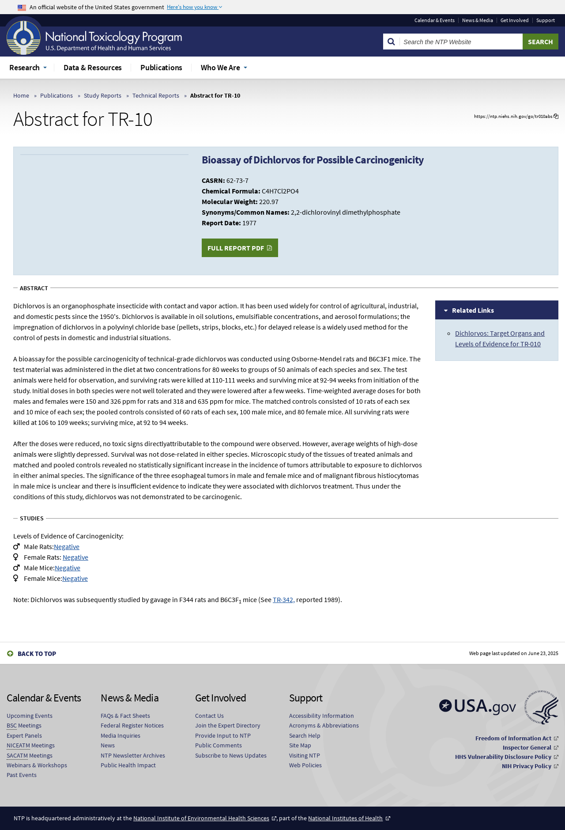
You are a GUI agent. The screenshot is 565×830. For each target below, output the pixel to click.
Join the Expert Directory (227, 725)
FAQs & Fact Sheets (125, 716)
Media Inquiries (120, 735)
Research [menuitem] (24, 67)
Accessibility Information (321, 716)
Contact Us (209, 716)
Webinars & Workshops (37, 765)
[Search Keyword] (461, 41)
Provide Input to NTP (223, 735)
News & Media (477, 20)
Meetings (24, 725)
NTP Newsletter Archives (133, 755)
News (108, 745)
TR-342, (284, 599)
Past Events (22, 775)
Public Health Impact (128, 765)
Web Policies (305, 765)
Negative (66, 546)
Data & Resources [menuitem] (93, 67)
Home (21, 95)
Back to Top (37, 653)
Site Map (300, 745)
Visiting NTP (304, 755)
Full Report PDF (235, 247)
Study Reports (102, 95)
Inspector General (527, 747)
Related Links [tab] (473, 310)
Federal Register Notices (132, 725)
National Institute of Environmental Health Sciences (201, 818)
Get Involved (515, 20)
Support (545, 20)
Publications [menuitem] (161, 67)
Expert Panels (24, 735)
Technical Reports (155, 95)
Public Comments (218, 745)
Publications (56, 95)
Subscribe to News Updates (231, 755)
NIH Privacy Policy (526, 766)
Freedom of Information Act (513, 738)
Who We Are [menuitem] (220, 67)
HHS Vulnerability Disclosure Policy (503, 757)
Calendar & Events (434, 20)
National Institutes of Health (345, 818)
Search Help (304, 735)
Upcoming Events (30, 716)
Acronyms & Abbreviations (324, 725)
